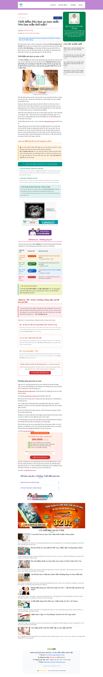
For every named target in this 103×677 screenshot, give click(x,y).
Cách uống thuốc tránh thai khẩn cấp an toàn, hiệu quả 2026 (51, 627)
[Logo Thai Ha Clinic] (21, 4)
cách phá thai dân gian (28, 431)
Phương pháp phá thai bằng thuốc (26, 391)
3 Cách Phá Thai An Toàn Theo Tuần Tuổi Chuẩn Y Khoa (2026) (52, 534)
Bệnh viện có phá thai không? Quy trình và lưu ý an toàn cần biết (74, 48)
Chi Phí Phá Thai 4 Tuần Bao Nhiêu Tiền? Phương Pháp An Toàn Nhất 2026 (56, 574)
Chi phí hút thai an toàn (30, 470)
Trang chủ (52, 5)
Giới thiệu (73, 5)
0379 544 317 (53, 657)
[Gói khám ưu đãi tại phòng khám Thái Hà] (51, 515)
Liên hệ (80, 5)
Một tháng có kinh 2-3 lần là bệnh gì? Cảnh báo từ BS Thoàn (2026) (74, 71)
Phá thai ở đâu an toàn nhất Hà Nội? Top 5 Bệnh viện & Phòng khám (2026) (56, 547)
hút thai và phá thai (32, 396)
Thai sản (25, 13)
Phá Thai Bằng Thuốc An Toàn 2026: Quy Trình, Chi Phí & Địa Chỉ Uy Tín (56, 561)
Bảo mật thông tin (60, 661)
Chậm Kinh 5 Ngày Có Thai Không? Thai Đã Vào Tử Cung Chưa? (53, 614)
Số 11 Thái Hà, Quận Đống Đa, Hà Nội (54, 654)
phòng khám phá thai (50, 121)
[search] (35, 17)
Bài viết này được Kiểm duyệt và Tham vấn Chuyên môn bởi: (39, 39)
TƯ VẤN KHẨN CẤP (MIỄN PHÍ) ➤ (40, 372)
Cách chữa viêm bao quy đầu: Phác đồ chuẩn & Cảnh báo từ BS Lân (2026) (74, 63)
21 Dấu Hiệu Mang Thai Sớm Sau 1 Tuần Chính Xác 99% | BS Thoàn (54, 601)
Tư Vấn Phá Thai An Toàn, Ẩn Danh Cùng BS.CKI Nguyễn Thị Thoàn (74, 55)
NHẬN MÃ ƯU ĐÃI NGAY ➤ (40, 457)
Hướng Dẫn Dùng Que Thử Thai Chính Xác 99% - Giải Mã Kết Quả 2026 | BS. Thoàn (57, 588)
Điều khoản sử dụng (49, 661)
